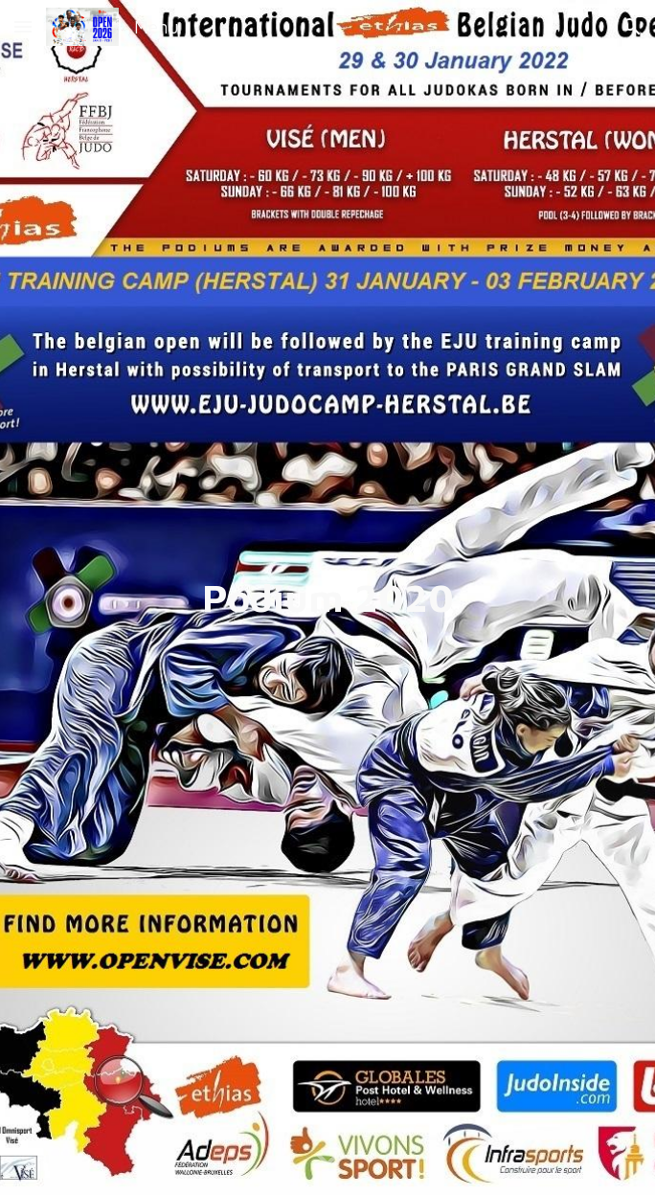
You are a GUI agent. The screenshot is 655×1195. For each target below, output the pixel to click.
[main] (327, 597)
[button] (23, 26)
